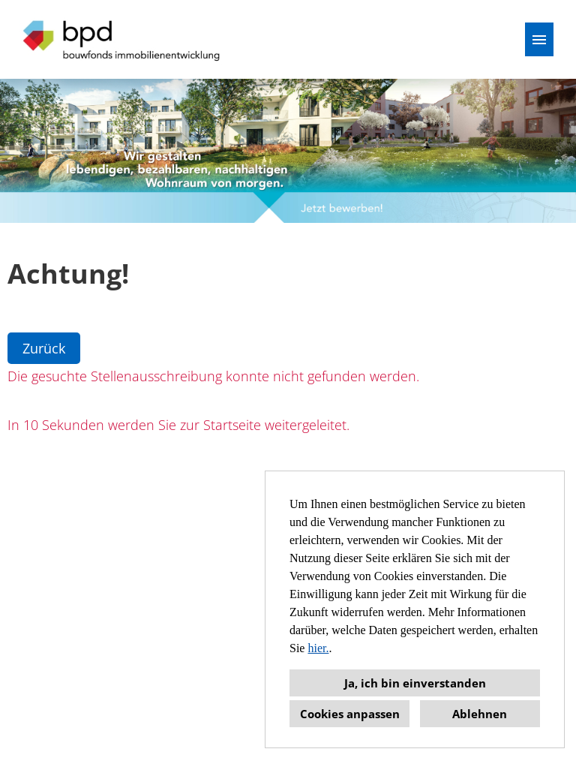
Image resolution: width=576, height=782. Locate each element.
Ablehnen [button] (479, 713)
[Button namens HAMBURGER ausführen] (539, 39)
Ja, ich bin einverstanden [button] (415, 682)
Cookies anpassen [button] (350, 713)
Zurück (43, 348)
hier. (318, 648)
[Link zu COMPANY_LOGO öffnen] (122, 39)
